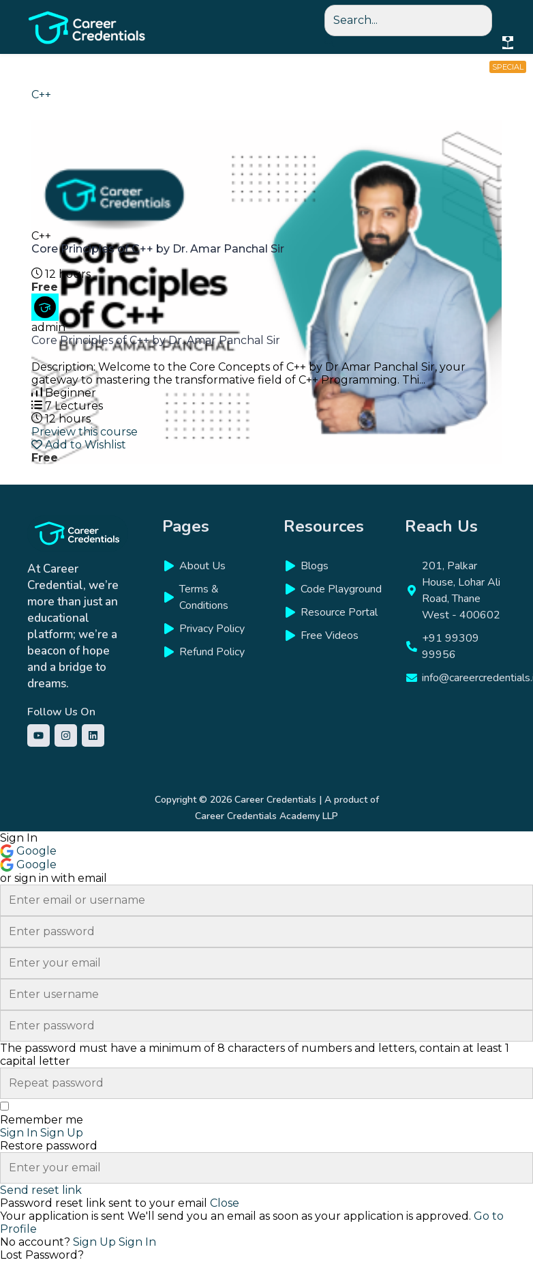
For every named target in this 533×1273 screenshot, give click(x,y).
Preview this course (84, 431)
